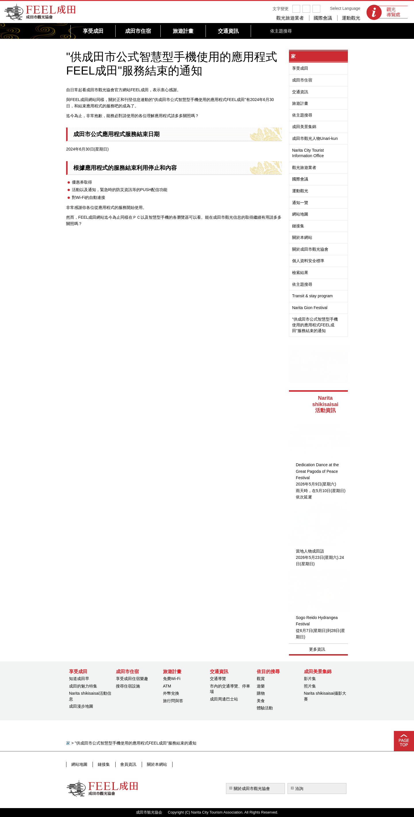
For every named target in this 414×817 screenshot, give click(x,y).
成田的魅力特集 (83, 686)
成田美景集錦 (304, 126)
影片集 (310, 678)
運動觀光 (351, 18)
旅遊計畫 (300, 103)
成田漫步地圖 (81, 706)
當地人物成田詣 (310, 551)
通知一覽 (300, 202)
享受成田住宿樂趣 (132, 678)
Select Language (345, 8)
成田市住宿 (302, 80)
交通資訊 (300, 91)
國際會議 (323, 18)
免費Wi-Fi (172, 678)
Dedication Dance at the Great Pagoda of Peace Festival (317, 471)
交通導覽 (218, 678)
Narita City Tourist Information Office (308, 153)
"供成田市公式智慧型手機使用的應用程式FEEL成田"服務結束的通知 (315, 325)
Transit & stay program (312, 296)
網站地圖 (300, 214)
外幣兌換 (171, 693)
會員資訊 (126, 764)
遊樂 (261, 686)
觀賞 (261, 678)
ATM (167, 686)
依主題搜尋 (302, 115)
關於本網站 (302, 237)
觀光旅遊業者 (290, 18)
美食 (261, 700)
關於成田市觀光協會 (310, 249)
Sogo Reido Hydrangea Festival (317, 620)
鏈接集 (298, 226)
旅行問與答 (173, 700)
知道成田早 (79, 678)
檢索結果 (300, 272)
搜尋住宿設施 (128, 686)
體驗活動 (265, 708)
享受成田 (300, 68)
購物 (261, 693)
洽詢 (299, 788)
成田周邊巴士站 (224, 699)
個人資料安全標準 (308, 260)
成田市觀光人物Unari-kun (315, 138)
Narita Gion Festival (309, 307)
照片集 (310, 686)
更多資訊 (317, 649)
